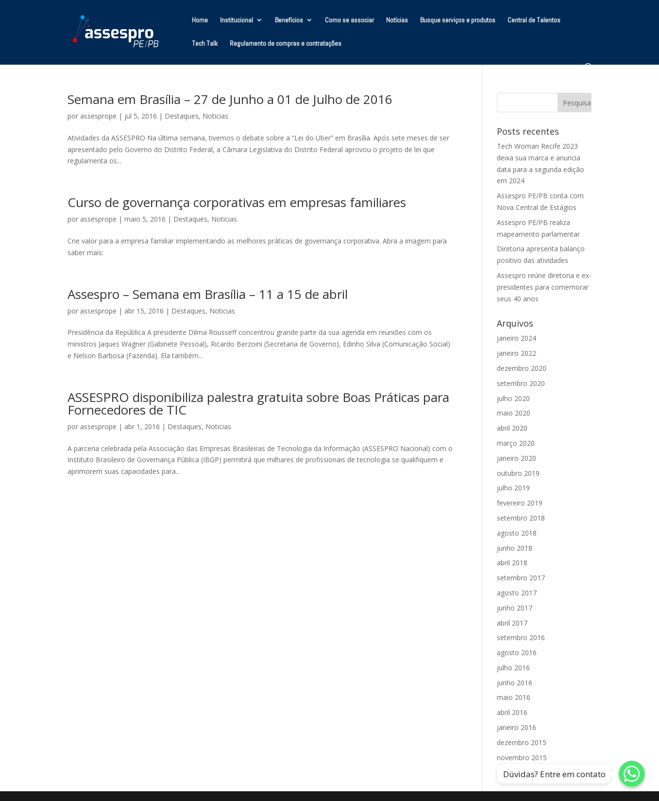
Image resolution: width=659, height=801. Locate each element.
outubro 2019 (518, 473)
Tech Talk (205, 44)
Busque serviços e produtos (457, 20)
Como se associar (349, 20)
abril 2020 (512, 428)
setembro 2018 (521, 517)
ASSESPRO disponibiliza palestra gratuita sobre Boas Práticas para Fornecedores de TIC (258, 403)
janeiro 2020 (516, 458)
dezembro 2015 (521, 742)
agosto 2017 (517, 592)
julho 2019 (513, 487)
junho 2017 (514, 607)
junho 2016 (514, 682)
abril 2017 (512, 622)
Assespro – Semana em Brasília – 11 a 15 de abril (208, 294)
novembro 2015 (522, 757)
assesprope (98, 116)
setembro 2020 (521, 383)
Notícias (397, 20)
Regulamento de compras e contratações (285, 44)
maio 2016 (513, 697)
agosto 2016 (517, 652)
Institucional (236, 20)
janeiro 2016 (516, 727)
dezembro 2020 (521, 368)
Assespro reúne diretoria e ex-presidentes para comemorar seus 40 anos (544, 287)
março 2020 (516, 443)
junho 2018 (514, 548)
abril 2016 (512, 712)
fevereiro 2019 (519, 502)
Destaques (182, 116)
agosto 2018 (517, 533)
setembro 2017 (521, 577)
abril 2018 (512, 562)
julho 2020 (513, 398)
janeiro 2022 (516, 353)
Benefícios (289, 20)
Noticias (215, 116)
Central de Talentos (533, 20)
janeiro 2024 (516, 338)
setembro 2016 (521, 637)
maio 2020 (513, 413)
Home (200, 20)
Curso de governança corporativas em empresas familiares (237, 202)
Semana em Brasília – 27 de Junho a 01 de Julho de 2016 (230, 99)
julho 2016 (513, 667)
